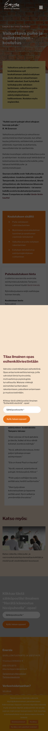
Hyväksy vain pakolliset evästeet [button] (24, 727)
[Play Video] (24, 538)
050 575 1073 (9, 665)
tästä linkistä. (33, 285)
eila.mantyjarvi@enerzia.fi (15, 669)
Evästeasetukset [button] (18, 722)
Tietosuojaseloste (11, 677)
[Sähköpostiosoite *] (21, 615)
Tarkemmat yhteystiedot (14, 674)
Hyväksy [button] (33, 722)
